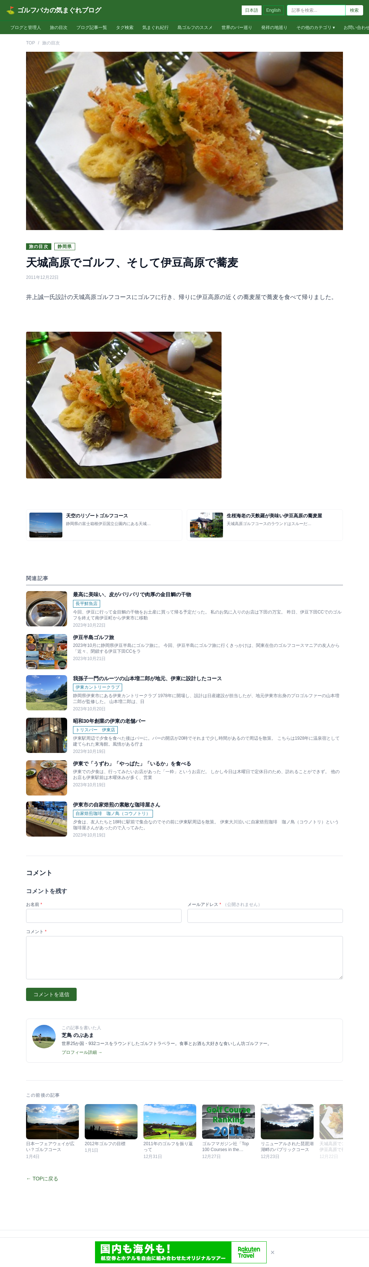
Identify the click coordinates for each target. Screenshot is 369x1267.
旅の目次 (58, 27)
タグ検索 (125, 27)
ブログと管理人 (25, 27)
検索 (354, 10)
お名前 (34, 904)
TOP (30, 42)
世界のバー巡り (237, 27)
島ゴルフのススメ (195, 27)
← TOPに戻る (42, 1179)
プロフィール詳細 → (82, 1052)
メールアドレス (224, 904)
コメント (36, 931)
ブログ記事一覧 (91, 27)
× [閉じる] (272, 1252)
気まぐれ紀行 (155, 27)
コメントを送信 (51, 994)
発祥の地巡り (274, 27)
